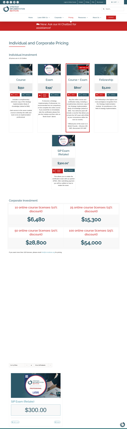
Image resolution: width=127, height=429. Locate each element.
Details (58, 422)
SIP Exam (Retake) (22, 401)
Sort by (13, 365)
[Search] (104, 9)
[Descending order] (31, 365)
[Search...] (113, 9)
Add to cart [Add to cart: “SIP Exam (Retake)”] (16, 422)
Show (40, 365)
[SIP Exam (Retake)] (35, 385)
